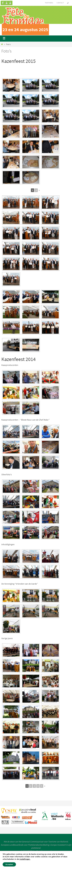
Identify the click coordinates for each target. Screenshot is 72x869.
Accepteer (9, 864)
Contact (60, 3)
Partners (49, 3)
